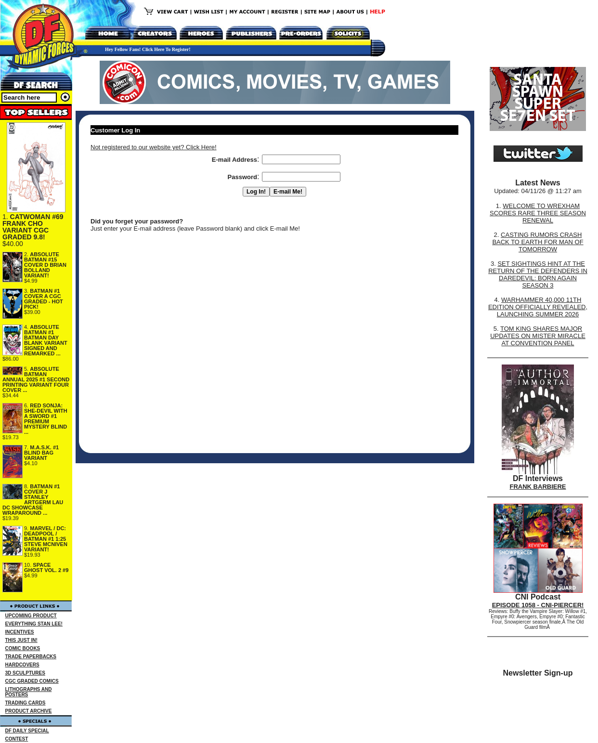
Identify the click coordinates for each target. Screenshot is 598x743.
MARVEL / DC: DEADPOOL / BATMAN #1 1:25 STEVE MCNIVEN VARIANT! (45, 538)
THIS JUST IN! (21, 640)
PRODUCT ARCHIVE (28, 711)
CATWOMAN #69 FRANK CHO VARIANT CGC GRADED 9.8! (33, 227)
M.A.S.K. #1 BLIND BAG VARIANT (41, 452)
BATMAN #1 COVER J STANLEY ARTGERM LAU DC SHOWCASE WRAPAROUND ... (32, 499)
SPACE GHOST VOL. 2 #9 (46, 567)
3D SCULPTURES (25, 673)
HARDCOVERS (22, 664)
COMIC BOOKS (22, 648)
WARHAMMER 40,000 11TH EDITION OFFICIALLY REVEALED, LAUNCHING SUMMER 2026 (537, 307)
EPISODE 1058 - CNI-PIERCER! (538, 605)
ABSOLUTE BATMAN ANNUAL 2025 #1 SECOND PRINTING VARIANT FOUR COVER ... (35, 379)
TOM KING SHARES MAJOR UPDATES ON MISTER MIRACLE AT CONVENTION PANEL (537, 336)
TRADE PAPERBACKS (31, 656)
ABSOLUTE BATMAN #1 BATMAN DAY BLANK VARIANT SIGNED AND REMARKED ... (45, 340)
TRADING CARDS (25, 702)
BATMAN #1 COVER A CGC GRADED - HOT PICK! (43, 299)
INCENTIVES (19, 632)
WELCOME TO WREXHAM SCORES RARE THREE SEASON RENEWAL (538, 213)
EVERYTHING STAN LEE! (34, 623)
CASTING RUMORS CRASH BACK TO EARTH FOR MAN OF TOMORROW (537, 242)
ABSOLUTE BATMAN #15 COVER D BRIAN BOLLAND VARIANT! (45, 264)
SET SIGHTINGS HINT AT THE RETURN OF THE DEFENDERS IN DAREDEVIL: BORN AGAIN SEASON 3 (537, 274)
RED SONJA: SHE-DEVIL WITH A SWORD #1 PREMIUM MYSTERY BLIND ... (45, 419)
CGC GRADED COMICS (32, 681)
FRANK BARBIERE (538, 486)
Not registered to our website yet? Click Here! (154, 147)
